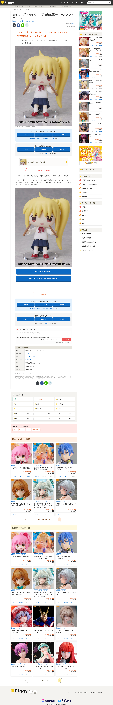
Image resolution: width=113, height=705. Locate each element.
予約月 (16, 414)
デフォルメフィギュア (29, 21)
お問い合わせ (93, 693)
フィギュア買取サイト (88, 238)
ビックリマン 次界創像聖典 (89, 184)
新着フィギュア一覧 (21, 528)
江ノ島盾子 (85, 211)
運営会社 (86, 693)
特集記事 (83, 230)
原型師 (58, 409)
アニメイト (44, 134)
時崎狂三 (84, 223)
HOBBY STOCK (36, 429)
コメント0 (73, 23)
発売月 (16, 418)
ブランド (38, 409)
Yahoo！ (39, 138)
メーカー (17, 409)
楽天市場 (45, 138)
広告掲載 (80, 693)
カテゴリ (59, 399)
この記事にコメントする (44, 170)
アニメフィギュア (17, 21)
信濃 (83, 219)
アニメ (18, 465)
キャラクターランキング (88, 203)
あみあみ (25, 134)
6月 (38, 414)
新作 (16, 399)
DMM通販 (62, 134)
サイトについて (72, 693)
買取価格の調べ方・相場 (88, 246)
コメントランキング (87, 170)
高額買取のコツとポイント (89, 242)
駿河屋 (62, 149)
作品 (37, 404)
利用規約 (100, 693)
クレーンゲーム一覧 (87, 250)
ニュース (74, 3)
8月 (59, 414)
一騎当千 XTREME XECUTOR (89, 180)
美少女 (13, 465)
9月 (70, 414)
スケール (41, 465)
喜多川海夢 (85, 215)
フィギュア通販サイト (88, 234)
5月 (28, 414)
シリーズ (17, 404)
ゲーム (40, 501)
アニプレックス (29, 353)
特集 (82, 3)
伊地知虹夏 (35, 6)
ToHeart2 (84, 192)
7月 (49, 414)
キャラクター (60, 404)
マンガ (18, 501)
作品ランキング (85, 176)
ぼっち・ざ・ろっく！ (26, 6)
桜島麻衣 (84, 207)
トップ (12, 6)
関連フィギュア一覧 (44, 519)
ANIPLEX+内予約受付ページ (44, 271)
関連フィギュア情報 (21, 439)
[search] (109, 2)
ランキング (38, 399)
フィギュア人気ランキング (89, 34)
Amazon (32, 138)
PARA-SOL (84, 196)
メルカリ (25, 149)
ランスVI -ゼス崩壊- (87, 188)
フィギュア (64, 3)
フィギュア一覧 (44, 680)
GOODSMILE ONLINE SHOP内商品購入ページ (43, 278)
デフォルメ (23, 465)
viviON (52, 138)
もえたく (47, 153)
